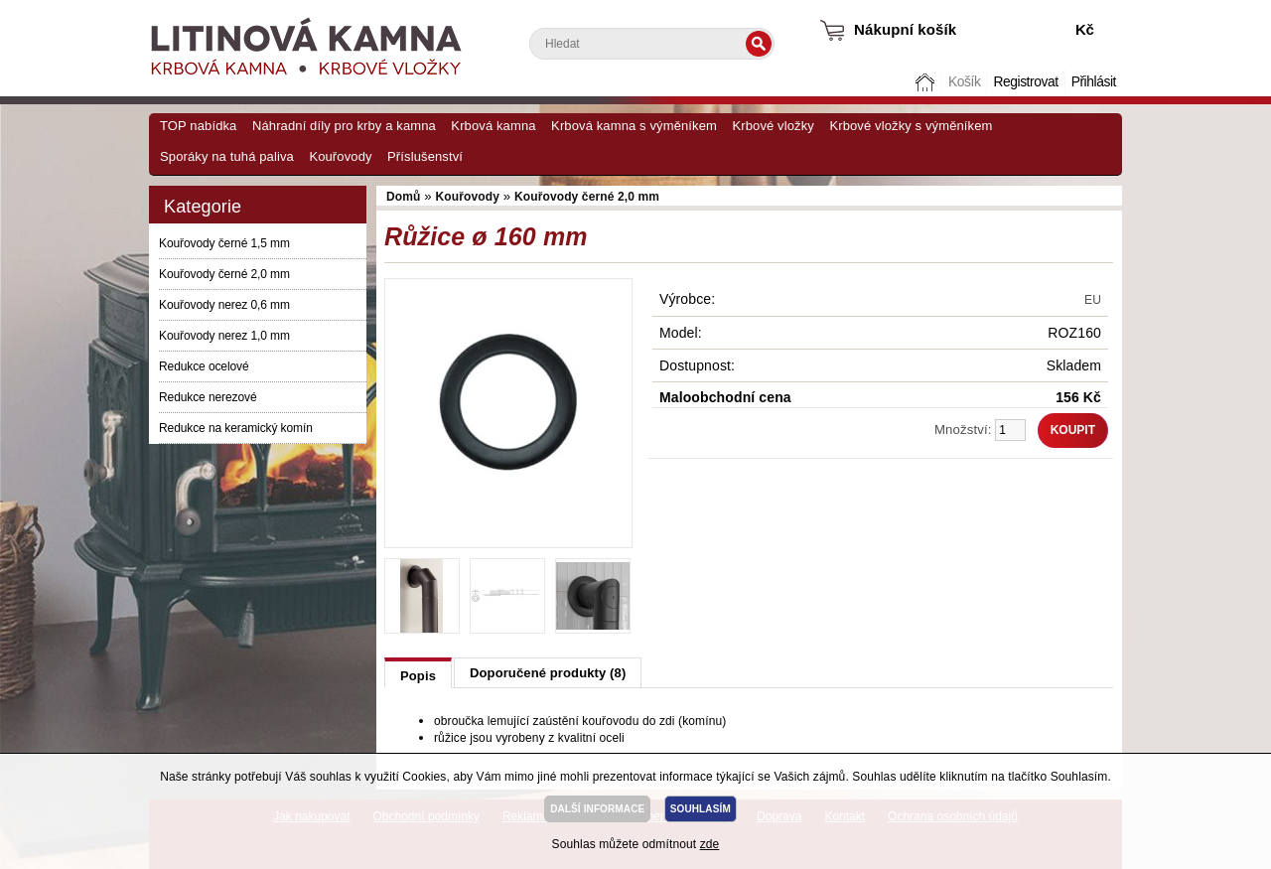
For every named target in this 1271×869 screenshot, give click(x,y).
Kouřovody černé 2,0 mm (224, 274)
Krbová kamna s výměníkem (634, 125)
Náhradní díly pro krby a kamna (344, 125)
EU (1092, 300)
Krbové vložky (772, 125)
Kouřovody (340, 156)
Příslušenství (425, 156)
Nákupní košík (905, 29)
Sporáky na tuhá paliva (227, 156)
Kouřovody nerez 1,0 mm (224, 336)
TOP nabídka (198, 125)
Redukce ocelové (204, 366)
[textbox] (652, 44)
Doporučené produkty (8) (548, 672)
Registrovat (1025, 81)
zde (710, 844)
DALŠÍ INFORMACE (597, 808)
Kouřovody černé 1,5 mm (224, 243)
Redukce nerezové (207, 397)
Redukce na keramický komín (236, 428)
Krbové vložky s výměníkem (910, 125)
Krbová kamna (493, 125)
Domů (927, 82)
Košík (964, 81)
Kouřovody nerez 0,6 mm (224, 305)
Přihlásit (1093, 81)
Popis (418, 675)
